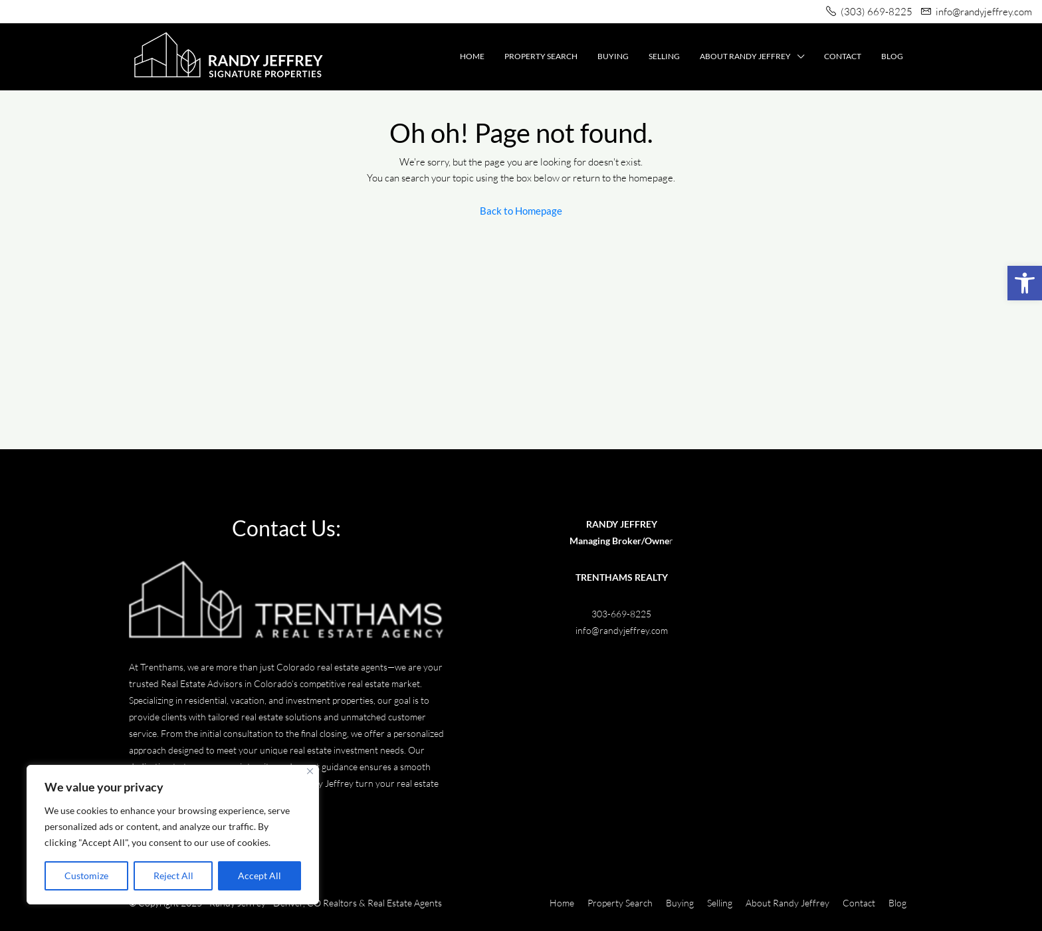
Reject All (173, 875)
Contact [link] (842, 56)
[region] (173, 834)
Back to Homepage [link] (521, 211)
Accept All (259, 875)
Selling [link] (664, 56)
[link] (1024, 283)
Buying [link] (613, 56)
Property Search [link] (540, 56)
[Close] (310, 771)
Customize (86, 875)
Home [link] (472, 56)
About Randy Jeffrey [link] (745, 56)
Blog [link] (892, 56)
